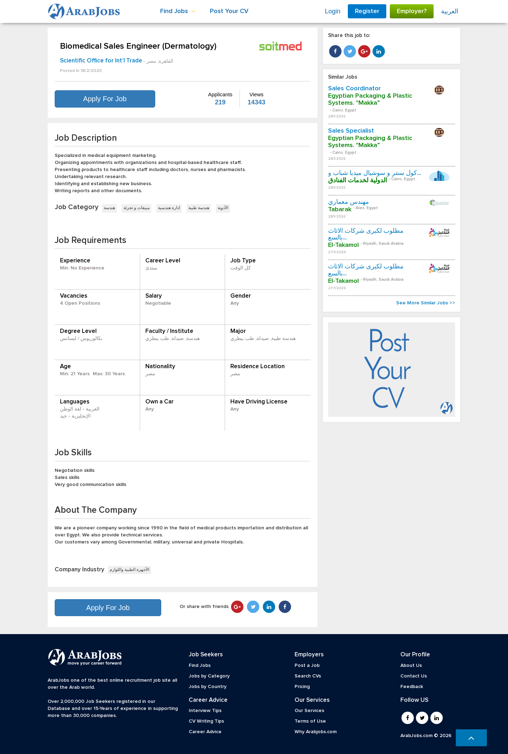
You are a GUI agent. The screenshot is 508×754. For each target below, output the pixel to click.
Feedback (411, 686)
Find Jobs (200, 665)
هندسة (109, 208)
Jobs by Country (207, 686)
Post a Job (307, 665)
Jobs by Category (209, 676)
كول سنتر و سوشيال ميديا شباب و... (374, 173)
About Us (411, 665)
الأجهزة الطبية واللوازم (129, 570)
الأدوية (223, 208)
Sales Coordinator (354, 88)
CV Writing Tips (206, 721)
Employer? (412, 11)
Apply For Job (105, 99)
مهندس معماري (348, 202)
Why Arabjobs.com (316, 731)
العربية (449, 11)
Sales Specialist (351, 131)
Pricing (302, 686)
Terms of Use (310, 721)
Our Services (309, 710)
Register (367, 11)
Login (332, 11)
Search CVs (308, 676)
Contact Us (413, 676)
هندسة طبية (198, 208)
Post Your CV (229, 11)
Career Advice (205, 731)
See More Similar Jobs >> (425, 302)
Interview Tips (205, 710)
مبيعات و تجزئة (136, 208)
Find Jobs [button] (178, 11)
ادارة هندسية (169, 208)
